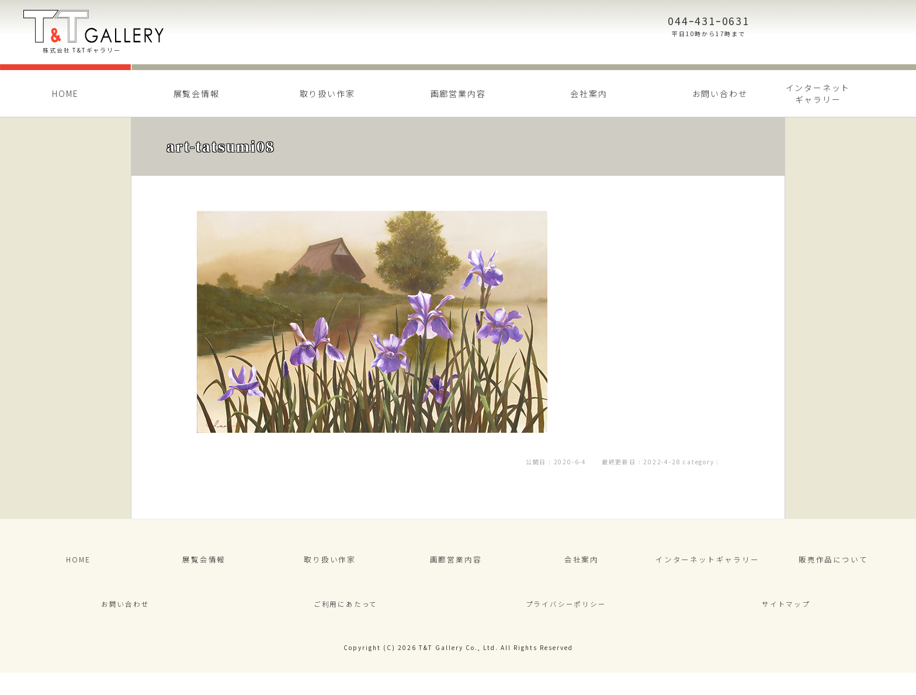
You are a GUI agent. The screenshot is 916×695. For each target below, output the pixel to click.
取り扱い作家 (327, 93)
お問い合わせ (720, 93)
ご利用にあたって (345, 620)
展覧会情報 (197, 93)
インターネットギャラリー (818, 93)
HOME (65, 93)
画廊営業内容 (458, 93)
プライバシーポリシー (566, 620)
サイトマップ (786, 620)
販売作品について (833, 564)
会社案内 (588, 93)
